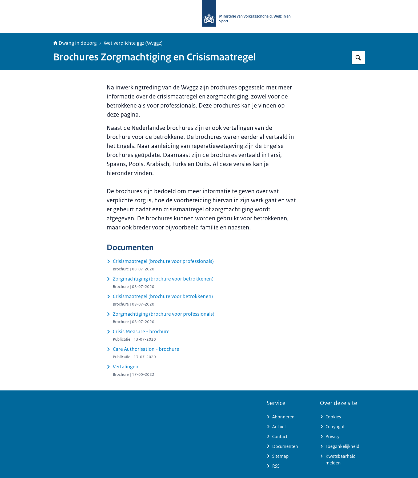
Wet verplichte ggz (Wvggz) (133, 43)
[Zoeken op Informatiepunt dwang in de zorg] (358, 57)
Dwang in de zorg (75, 43)
